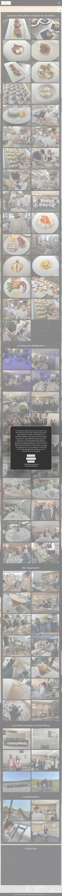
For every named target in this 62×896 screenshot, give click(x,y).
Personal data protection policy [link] (31, 464)
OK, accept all (31, 455)
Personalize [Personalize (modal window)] (31, 461)
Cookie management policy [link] (31, 466)
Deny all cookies (31, 458)
